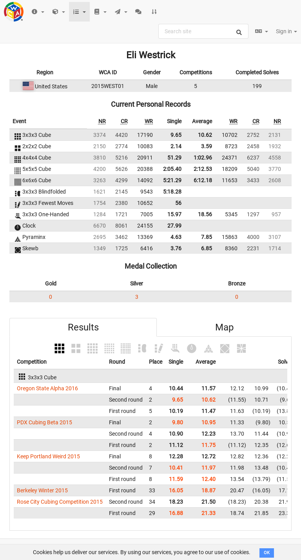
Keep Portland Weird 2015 (48, 456)
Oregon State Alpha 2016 (47, 388)
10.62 (205, 135)
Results (83, 327)
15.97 (174, 214)
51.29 (174, 157)
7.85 (206, 237)
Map (224, 327)
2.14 (175, 146)
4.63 (175, 237)
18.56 (205, 214)
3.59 (206, 146)
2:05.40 (172, 169)
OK (267, 552)
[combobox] (203, 31)
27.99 (174, 226)
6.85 (206, 248)
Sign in (286, 31)
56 (178, 203)
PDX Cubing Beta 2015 (44, 422)
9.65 (175, 135)
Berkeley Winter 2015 (42, 490)
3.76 (175, 248)
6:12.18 (203, 180)
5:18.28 (172, 191)
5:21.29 (172, 180)
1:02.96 (203, 157)
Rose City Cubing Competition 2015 (60, 502)
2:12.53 (203, 169)
